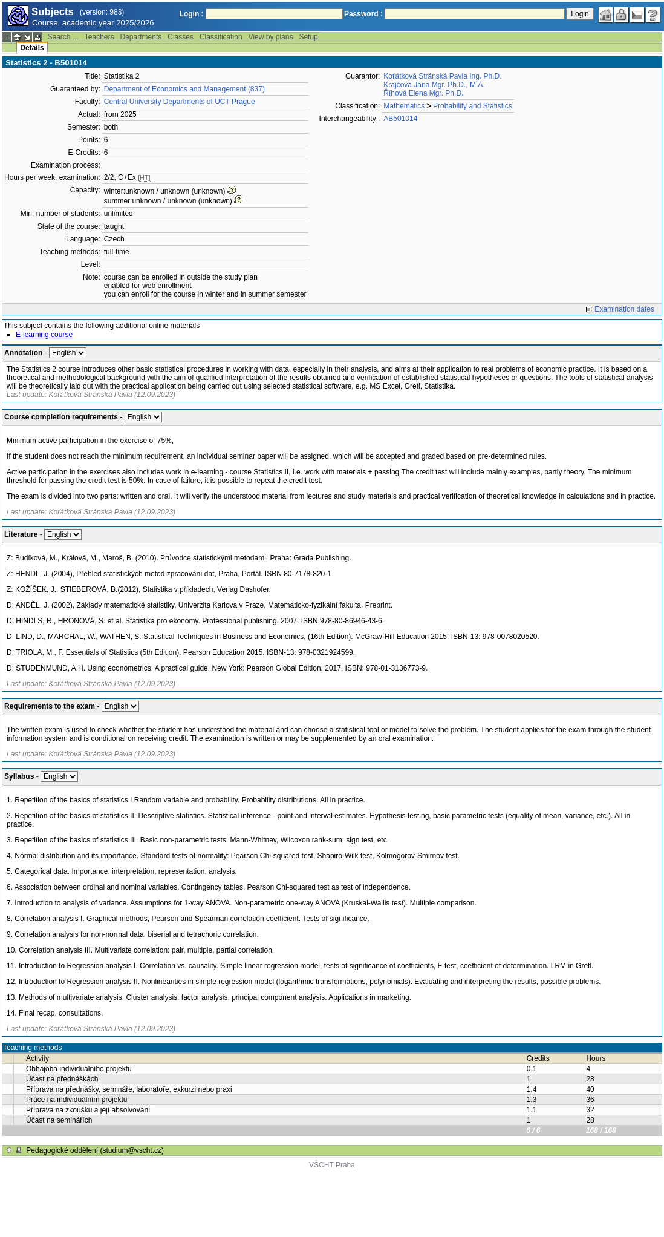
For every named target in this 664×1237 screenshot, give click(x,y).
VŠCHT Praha (332, 1165)
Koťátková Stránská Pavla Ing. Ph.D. (442, 76)
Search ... (62, 37)
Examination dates (624, 309)
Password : (363, 14)
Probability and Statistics (472, 106)
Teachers (99, 37)
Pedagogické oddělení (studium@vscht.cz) (95, 1150)
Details (32, 48)
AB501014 (400, 118)
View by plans (271, 37)
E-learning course (44, 334)
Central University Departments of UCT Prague (179, 101)
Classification (221, 37)
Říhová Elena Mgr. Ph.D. (423, 93)
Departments (141, 37)
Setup (308, 37)
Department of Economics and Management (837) (184, 89)
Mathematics (404, 106)
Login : (192, 14)
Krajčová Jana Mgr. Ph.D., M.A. (433, 84)
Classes (181, 37)
